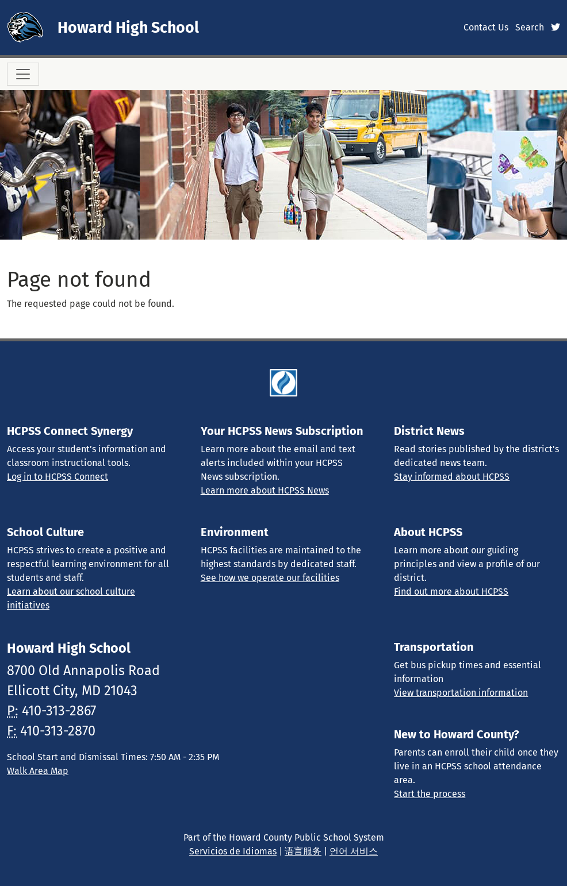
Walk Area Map (37, 770)
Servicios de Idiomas (233, 851)
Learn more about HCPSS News (265, 490)
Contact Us (485, 27)
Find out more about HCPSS (451, 591)
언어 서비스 (354, 851)
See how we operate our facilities (270, 577)
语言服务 (303, 851)
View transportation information (461, 692)
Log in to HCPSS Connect (57, 476)
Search (529, 27)
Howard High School (128, 27)
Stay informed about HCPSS (451, 476)
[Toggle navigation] (23, 74)
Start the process (429, 793)
